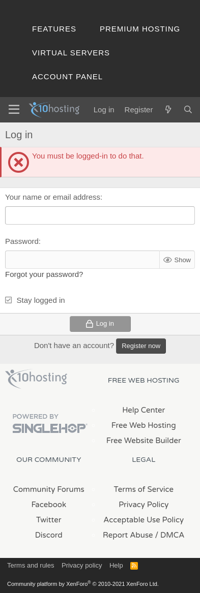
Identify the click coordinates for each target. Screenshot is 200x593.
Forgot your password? (44, 274)
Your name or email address (52, 197)
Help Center (143, 410)
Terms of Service (143, 489)
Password (22, 241)
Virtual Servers (71, 52)
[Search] (188, 109)
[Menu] (14, 109)
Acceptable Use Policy (143, 519)
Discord (49, 535)
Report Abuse (128, 535)
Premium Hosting (140, 28)
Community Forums (48, 489)
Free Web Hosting (143, 425)
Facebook (48, 504)
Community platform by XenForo (83, 584)
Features (54, 28)
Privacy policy (82, 565)
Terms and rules (30, 565)
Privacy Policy (143, 504)
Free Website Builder (143, 440)
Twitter (48, 519)
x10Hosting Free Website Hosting (36, 379)
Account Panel (67, 76)
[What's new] (168, 109)
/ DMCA (170, 535)
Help (116, 565)
